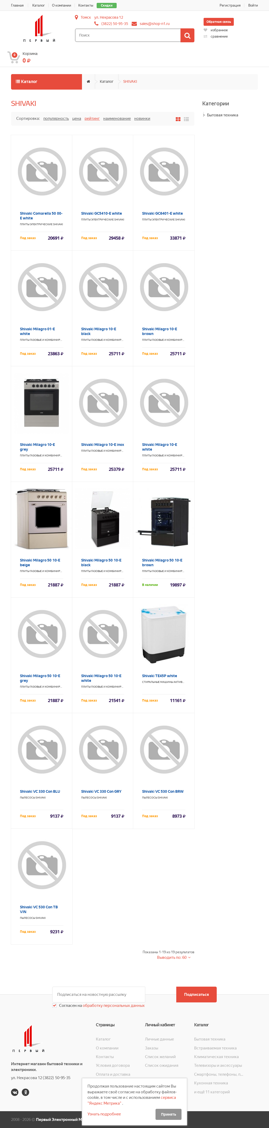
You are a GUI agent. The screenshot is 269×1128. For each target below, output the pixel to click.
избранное (216, 30)
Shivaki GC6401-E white (162, 213)
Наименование (117, 118)
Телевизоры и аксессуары (218, 1065)
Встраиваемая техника (215, 1048)
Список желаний (160, 1056)
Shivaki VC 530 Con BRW (163, 791)
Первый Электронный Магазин (65, 1119)
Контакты (85, 5)
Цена (76, 118)
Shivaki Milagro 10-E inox (102, 444)
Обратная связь (218, 22)
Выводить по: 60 (172, 957)
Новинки (142, 118)
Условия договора (113, 1065)
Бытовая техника (222, 115)
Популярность (56, 118)
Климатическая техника (216, 1056)
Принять (168, 1114)
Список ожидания (161, 1065)
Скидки (106, 5)
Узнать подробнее (104, 1114)
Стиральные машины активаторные (168, 682)
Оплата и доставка (113, 1074)
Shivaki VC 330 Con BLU (40, 791)
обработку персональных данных (113, 1005)
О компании (61, 5)
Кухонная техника (211, 1083)
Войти (253, 5)
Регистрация (230, 5)
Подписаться (196, 994)
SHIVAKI (130, 81)
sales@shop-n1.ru (155, 24)
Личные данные (159, 1039)
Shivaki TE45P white (159, 676)
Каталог (38, 5)
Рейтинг (92, 118)
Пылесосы (27, 797)
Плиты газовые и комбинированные (46, 339)
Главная (17, 5)
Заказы (151, 1048)
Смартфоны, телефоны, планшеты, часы (218, 1074)
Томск (86, 17)
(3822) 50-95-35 (114, 24)
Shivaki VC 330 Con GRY (101, 791)
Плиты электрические (36, 224)
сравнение (216, 36)
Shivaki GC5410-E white (101, 213)
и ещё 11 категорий (212, 1092)
